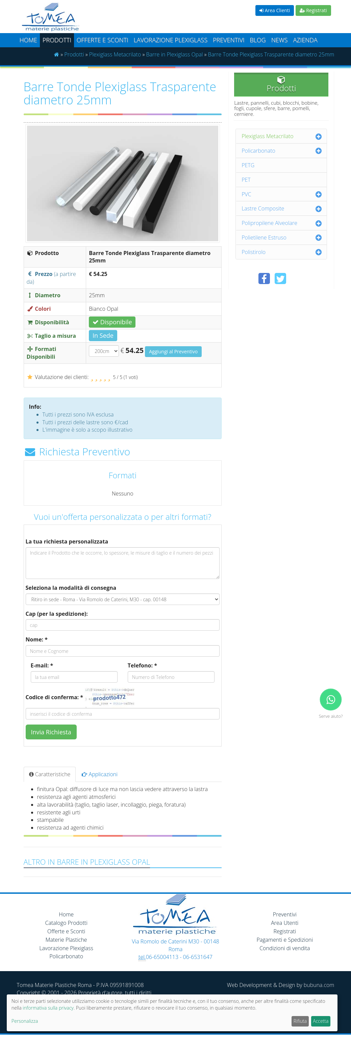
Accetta (320, 1021)
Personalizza (24, 1021)
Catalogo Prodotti (66, 923)
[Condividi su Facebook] (264, 278)
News (279, 40)
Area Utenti (284, 923)
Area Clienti (274, 10)
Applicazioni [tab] (100, 774)
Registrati (313, 10)
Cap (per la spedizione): (57, 613)
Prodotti (57, 40)
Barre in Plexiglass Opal (174, 54)
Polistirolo (254, 252)
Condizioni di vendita (284, 948)
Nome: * (37, 639)
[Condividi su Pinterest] (296, 278)
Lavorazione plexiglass (170, 40)
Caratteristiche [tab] (50, 774)
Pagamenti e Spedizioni (284, 939)
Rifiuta (300, 1021)
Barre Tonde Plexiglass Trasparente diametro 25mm (271, 54)
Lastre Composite (263, 208)
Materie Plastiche (66, 939)
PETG (248, 165)
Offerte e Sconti (102, 40)
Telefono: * (142, 665)
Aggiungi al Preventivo (173, 351)
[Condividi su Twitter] (280, 278)
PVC (246, 194)
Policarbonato (258, 150)
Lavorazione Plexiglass (66, 948)
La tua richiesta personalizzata (67, 541)
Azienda (305, 40)
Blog (258, 40)
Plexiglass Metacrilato (115, 54)
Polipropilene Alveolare (269, 223)
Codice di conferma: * (54, 697)
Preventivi (228, 40)
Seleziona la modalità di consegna (71, 587)
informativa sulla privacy (48, 1008)
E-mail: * (42, 665)
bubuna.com (319, 985)
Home (28, 40)
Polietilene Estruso (264, 237)
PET (246, 179)
